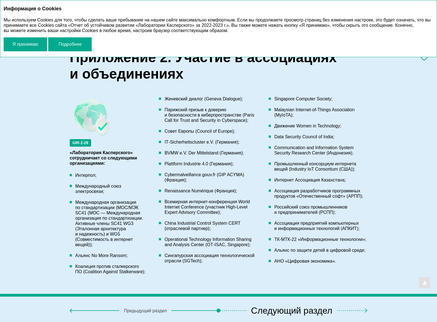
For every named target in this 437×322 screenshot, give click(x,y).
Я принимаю (25, 44)
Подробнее (70, 44)
